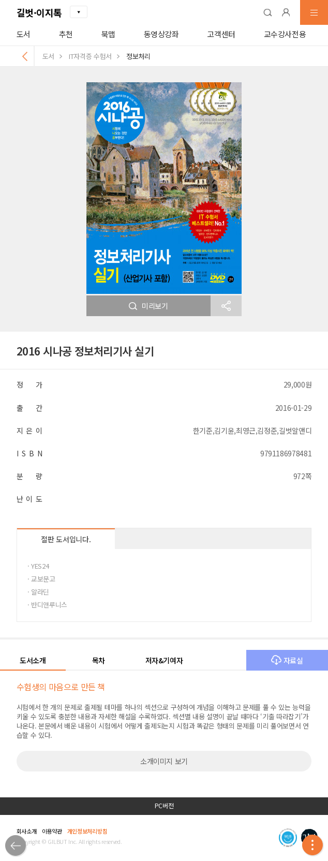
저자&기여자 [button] (164, 660)
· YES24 (38, 566)
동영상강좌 (161, 33)
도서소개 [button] (33, 660)
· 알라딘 (38, 592)
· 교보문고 (41, 579)
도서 (24, 33)
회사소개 (27, 831)
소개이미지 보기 (164, 761)
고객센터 (221, 33)
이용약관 (52, 831)
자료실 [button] (287, 660)
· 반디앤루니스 (47, 605)
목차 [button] (98, 660)
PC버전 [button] (164, 806)
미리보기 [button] (148, 305)
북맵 (108, 33)
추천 (66, 33)
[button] (267, 12)
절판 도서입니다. (66, 539)
